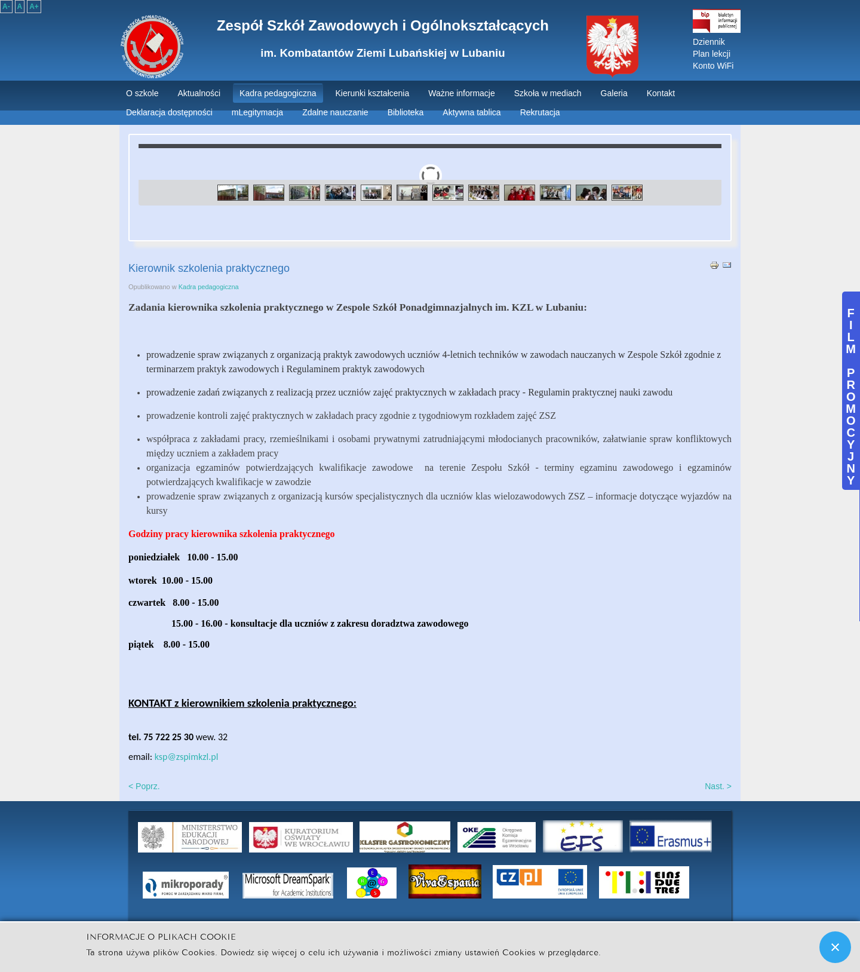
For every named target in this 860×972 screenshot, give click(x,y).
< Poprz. (144, 786)
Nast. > (718, 786)
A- (6, 6)
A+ (34, 6)
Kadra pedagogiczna (209, 286)
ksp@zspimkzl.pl (187, 756)
